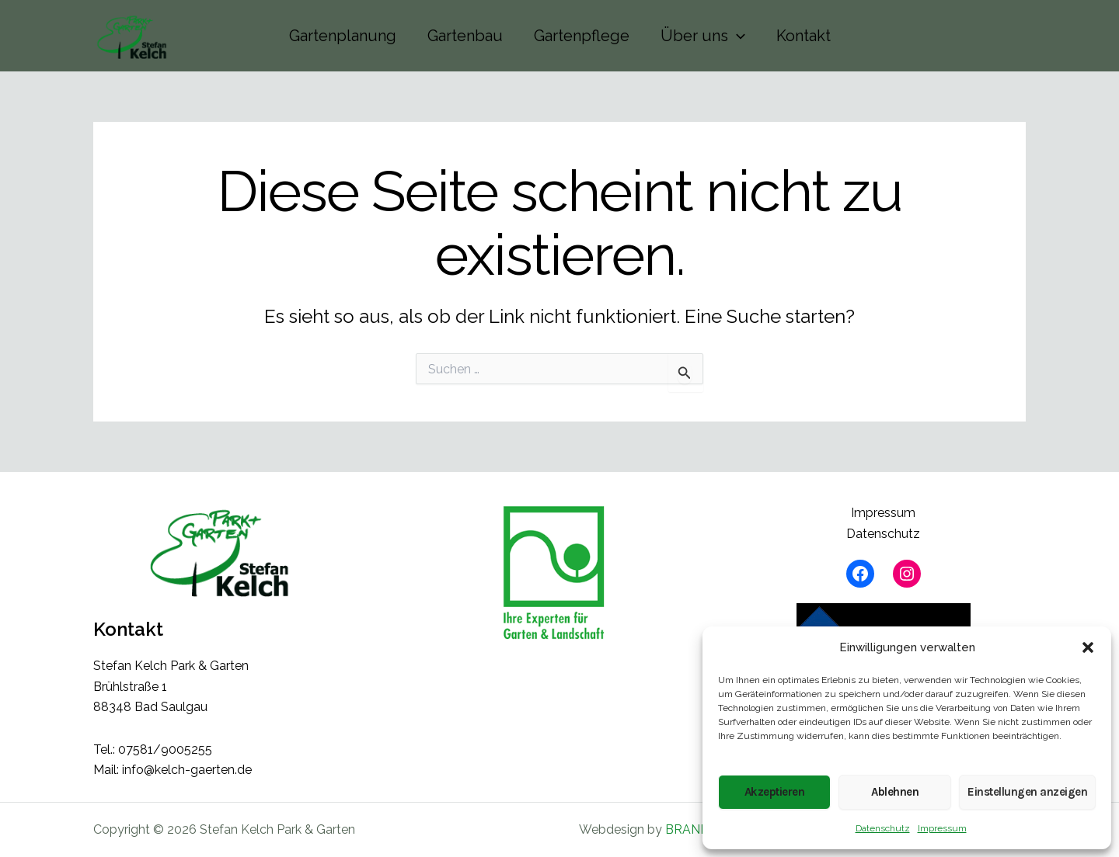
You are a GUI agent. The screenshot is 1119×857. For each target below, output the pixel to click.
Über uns (703, 36)
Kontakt (803, 35)
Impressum (942, 828)
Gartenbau (465, 35)
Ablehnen (895, 792)
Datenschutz (883, 828)
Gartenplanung (342, 35)
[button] (1088, 647)
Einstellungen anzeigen (1027, 792)
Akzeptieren (774, 792)
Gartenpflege (581, 35)
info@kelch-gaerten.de (187, 769)
